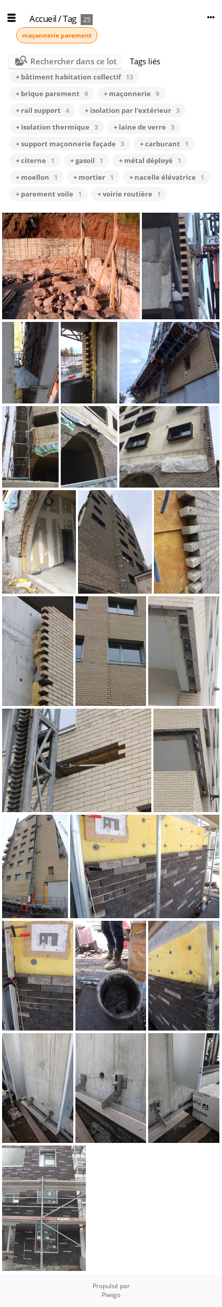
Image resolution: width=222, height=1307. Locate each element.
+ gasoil (86, 160)
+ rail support (42, 110)
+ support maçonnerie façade (70, 143)
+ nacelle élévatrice (166, 177)
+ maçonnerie (131, 93)
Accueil (43, 19)
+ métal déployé (150, 160)
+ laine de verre (144, 127)
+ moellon (37, 177)
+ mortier (93, 177)
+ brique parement (52, 93)
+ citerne (35, 160)
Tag (69, 19)
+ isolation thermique (57, 127)
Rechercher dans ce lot (73, 61)
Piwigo (111, 1294)
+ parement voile (49, 194)
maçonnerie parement (57, 35)
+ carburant (164, 143)
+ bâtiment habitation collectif (74, 77)
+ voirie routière (129, 194)
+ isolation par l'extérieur (132, 110)
